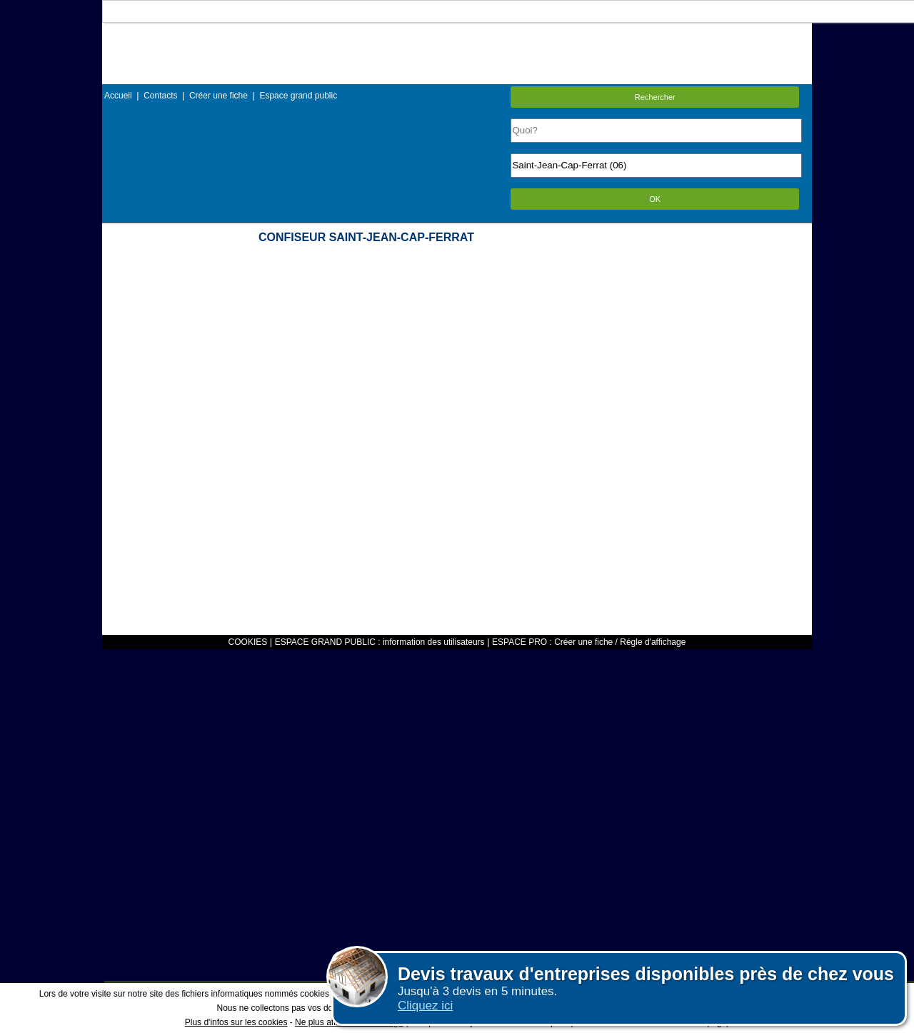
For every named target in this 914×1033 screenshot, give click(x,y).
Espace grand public (298, 96)
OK (655, 199)
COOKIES (248, 642)
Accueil (118, 96)
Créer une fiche (218, 96)
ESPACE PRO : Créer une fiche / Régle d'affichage (589, 642)
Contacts (160, 96)
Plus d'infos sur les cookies (236, 1022)
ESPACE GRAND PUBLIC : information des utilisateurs (380, 642)
